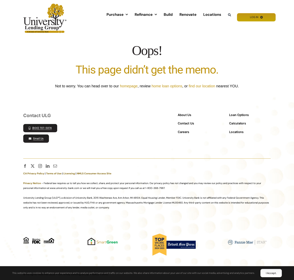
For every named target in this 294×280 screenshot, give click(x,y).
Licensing (69, 173)
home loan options (167, 86)
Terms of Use (54, 173)
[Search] (229, 15)
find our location (202, 86)
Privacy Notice (32, 183)
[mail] (55, 166)
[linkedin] (48, 166)
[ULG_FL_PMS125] (45, 5)
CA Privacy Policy (33, 173)
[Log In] (256, 17)
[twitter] (32, 166)
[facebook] (25, 166)
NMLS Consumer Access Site (94, 173)
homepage (129, 86)
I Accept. (271, 273)
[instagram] (40, 166)
